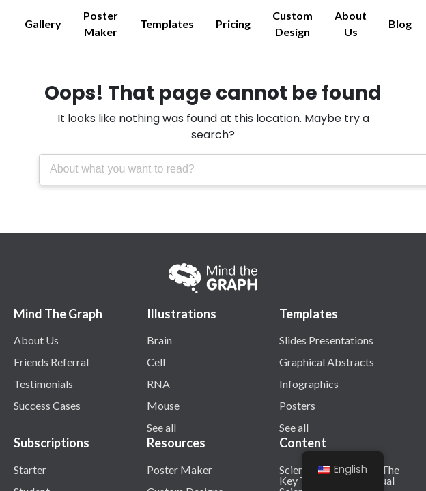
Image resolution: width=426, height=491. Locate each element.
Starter (30, 469)
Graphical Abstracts (326, 361)
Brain (159, 339)
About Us (351, 23)
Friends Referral (51, 361)
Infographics (309, 383)
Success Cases (47, 405)
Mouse (163, 405)
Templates (167, 23)
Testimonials (43, 383)
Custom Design (292, 23)
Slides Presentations (326, 339)
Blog (400, 23)
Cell (156, 361)
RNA (158, 383)
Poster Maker (100, 23)
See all (161, 427)
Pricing (233, 23)
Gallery (43, 23)
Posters (297, 405)
